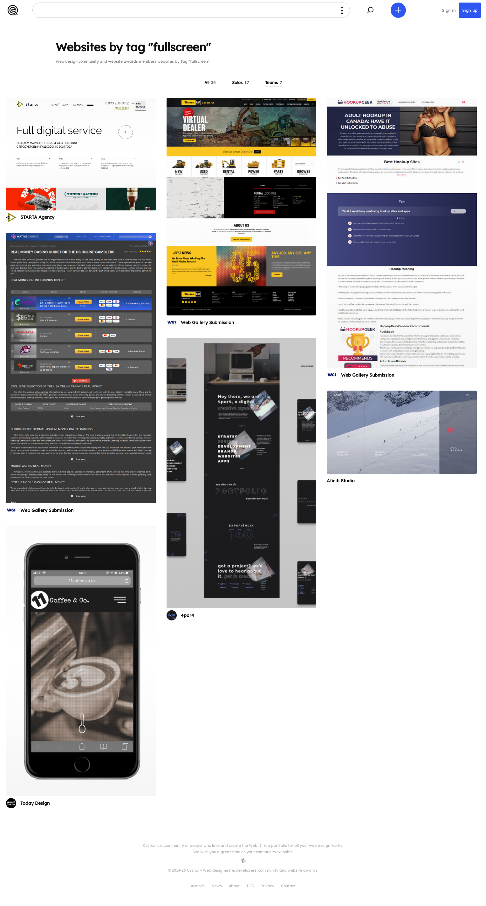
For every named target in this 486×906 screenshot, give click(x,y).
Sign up (469, 10)
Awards (198, 885)
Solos (240, 82)
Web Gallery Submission (207, 322)
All (210, 82)
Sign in (449, 10)
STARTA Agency (37, 217)
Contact (288, 885)
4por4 (187, 615)
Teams (273, 82)
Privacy (267, 885)
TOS (250, 885)
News (216, 885)
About (234, 885)
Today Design (35, 803)
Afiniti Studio (341, 481)
